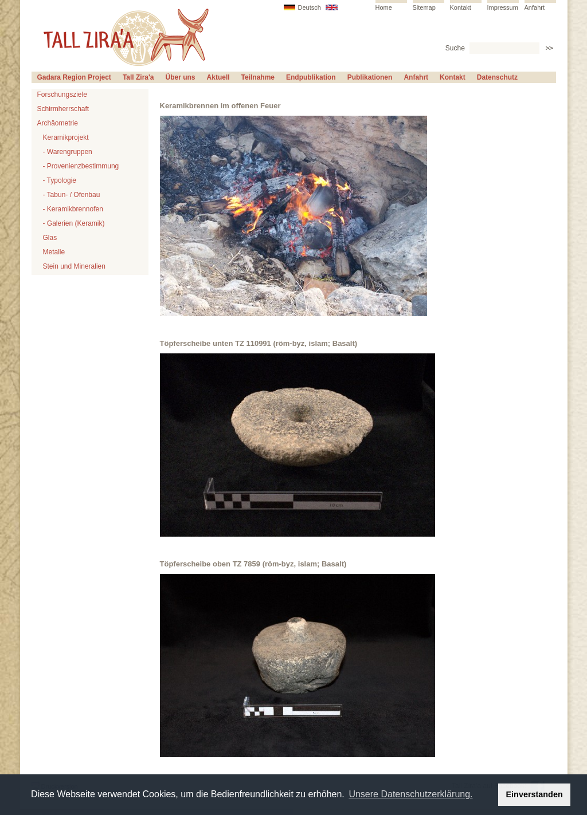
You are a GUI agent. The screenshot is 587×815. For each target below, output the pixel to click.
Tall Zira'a (138, 77)
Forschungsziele (62, 94)
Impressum (502, 7)
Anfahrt (535, 7)
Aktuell (218, 77)
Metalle (54, 252)
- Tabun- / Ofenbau (71, 195)
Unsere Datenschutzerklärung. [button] (410, 794)
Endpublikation (311, 77)
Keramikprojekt (66, 137)
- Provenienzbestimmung (81, 166)
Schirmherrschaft (63, 109)
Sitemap (424, 7)
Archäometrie (57, 123)
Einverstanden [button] (534, 794)
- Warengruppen (67, 152)
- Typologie (59, 180)
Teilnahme (258, 77)
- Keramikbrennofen (73, 209)
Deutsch (309, 7)
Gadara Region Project (74, 77)
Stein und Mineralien (74, 266)
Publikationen (370, 77)
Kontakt (460, 7)
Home (383, 7)
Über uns (180, 77)
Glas (50, 238)
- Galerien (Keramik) (74, 223)
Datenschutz (497, 77)
